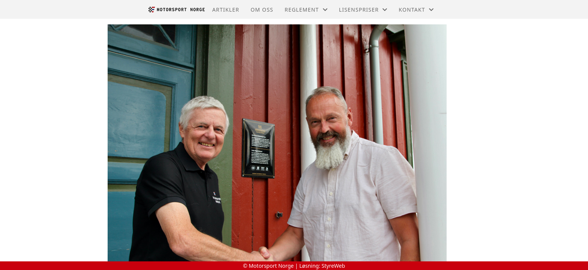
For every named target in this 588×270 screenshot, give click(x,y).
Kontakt (416, 9)
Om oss (261, 9)
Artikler (225, 9)
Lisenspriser (363, 9)
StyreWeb (333, 265)
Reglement (306, 9)
